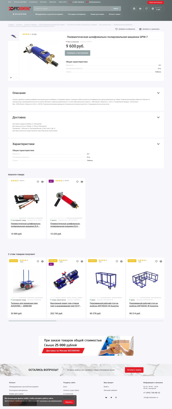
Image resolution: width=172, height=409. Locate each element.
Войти (106, 387)
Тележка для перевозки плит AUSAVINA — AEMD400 (24, 304)
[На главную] (20, 8)
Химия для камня (16, 394)
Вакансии (52, 2)
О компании (33, 2)
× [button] (74, 396)
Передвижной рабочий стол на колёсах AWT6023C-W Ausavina (143, 304)
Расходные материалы (18, 390)
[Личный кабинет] (134, 8)
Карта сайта (63, 2)
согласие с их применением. (51, 401)
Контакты (43, 2)
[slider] (26, 34)
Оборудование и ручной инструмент (24, 387)
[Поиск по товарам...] (73, 8)
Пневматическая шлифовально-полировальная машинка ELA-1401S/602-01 (65, 225)
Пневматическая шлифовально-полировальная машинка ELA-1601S (26, 225)
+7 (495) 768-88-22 (78, 2)
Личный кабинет (110, 390)
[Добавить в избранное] (125, 29)
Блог (9, 2)
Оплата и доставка (20, 2)
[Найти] (116, 8)
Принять (68, 402)
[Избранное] (146, 8)
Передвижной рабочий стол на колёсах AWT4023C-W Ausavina (104, 304)
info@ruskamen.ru (95, 2)
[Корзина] (157, 8)
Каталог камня (114, 14)
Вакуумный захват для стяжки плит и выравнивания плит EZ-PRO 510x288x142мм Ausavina (66, 304)
